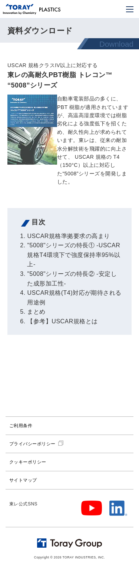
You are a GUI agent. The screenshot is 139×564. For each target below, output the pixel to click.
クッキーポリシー (27, 462)
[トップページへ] (19, 10)
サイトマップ (23, 480)
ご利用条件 (20, 425)
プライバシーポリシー (32, 443)
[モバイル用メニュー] (129, 9)
